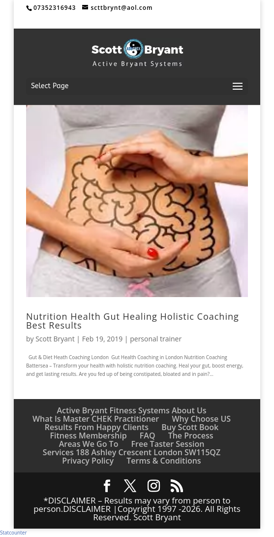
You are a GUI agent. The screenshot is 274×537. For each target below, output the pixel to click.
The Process (190, 435)
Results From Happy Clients (97, 427)
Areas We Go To (89, 443)
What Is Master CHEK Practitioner (95, 418)
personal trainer (156, 338)
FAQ (147, 435)
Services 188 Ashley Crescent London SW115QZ (131, 452)
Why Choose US (201, 418)
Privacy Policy (88, 460)
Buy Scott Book (189, 427)
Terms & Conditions (163, 460)
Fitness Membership (88, 435)
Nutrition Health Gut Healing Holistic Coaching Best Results (132, 320)
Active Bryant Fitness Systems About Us (131, 410)
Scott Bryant (55, 338)
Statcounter (13, 532)
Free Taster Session (168, 443)
